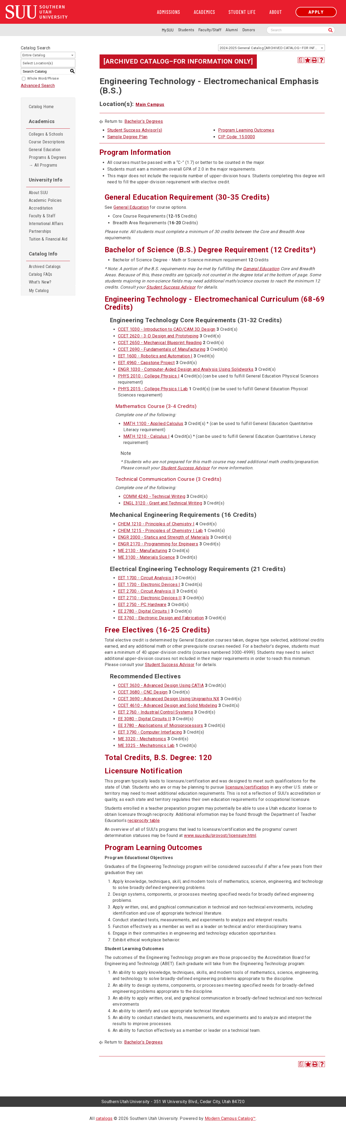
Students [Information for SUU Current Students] (186, 29)
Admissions (168, 12)
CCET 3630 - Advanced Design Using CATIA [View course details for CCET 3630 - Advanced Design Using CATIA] (161, 685)
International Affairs (46, 223)
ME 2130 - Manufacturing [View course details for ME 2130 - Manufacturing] (142, 550)
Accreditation (41, 208)
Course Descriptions (47, 141)
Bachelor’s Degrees (143, 121)
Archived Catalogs (45, 266)
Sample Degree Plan (127, 136)
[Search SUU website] (300, 30)
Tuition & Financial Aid (48, 239)
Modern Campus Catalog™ (230, 1118)
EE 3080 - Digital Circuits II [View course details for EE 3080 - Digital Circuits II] (144, 718)
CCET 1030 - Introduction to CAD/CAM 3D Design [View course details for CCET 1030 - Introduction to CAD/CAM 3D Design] (166, 329)
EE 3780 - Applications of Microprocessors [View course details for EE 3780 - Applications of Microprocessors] (160, 725)
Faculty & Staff (42, 215)
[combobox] (271, 48)
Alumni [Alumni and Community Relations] (232, 29)
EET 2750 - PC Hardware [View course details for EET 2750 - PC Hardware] (142, 604)
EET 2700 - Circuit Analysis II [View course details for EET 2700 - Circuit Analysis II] (146, 591)
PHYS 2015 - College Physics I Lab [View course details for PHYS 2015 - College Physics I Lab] (153, 388)
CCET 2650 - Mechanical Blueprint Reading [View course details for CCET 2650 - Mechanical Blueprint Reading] (160, 342)
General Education (45, 149)
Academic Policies (45, 200)
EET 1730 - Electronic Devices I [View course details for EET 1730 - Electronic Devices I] (149, 584)
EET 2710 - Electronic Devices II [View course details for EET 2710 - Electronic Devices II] (150, 597)
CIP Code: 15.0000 (236, 136)
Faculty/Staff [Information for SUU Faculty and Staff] (209, 29)
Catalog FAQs (40, 274)
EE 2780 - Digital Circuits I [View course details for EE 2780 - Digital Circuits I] (144, 611)
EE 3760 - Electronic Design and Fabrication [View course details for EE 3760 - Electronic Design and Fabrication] (161, 617)
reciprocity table (144, 820)
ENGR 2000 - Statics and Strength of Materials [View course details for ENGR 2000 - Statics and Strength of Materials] (163, 537)
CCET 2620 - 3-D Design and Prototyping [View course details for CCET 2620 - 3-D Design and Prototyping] (158, 336)
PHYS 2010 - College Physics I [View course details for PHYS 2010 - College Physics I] (149, 376)
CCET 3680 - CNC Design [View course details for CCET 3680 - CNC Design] (143, 692)
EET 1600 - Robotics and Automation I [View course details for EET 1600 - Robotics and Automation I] (155, 356)
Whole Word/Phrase (43, 78)
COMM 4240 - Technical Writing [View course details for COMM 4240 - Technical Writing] (154, 496)
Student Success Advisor (170, 287)
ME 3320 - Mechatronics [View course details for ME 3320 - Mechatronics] (142, 738)
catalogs (104, 1118)
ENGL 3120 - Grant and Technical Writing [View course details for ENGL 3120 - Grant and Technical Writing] (162, 503)
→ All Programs (43, 165)
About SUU (38, 192)
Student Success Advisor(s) (134, 130)
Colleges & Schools (46, 134)
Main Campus (150, 104)
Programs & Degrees (47, 157)
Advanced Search (38, 85)
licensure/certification (247, 787)
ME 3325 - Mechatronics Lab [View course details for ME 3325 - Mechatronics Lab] (146, 745)
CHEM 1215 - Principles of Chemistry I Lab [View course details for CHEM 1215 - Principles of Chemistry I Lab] (160, 530)
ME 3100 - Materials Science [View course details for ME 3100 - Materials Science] (146, 557)
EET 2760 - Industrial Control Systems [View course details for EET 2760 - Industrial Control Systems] (155, 712)
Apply (316, 11)
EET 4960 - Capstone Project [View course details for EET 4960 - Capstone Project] (146, 362)
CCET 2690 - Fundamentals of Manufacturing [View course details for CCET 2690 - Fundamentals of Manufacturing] (162, 349)
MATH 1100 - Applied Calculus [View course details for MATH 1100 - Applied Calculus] (153, 423)
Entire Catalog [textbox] (33, 55)
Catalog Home (41, 106)
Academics (204, 12)
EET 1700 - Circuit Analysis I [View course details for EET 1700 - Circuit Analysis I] (146, 577)
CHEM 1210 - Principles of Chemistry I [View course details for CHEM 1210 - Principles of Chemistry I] (156, 523)
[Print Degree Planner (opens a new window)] (301, 60)
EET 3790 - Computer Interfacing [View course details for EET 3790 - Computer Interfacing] (150, 732)
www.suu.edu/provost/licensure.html (220, 835)
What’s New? (40, 282)
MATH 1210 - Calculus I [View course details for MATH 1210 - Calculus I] (146, 436)
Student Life (242, 12)
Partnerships (40, 231)
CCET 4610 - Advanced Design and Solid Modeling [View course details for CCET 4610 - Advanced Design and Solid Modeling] (167, 705)
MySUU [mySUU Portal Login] (168, 30)
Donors (248, 29)
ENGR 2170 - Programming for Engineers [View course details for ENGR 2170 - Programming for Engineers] (158, 543)
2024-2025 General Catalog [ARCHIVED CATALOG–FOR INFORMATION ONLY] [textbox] (272, 48)
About (275, 12)
